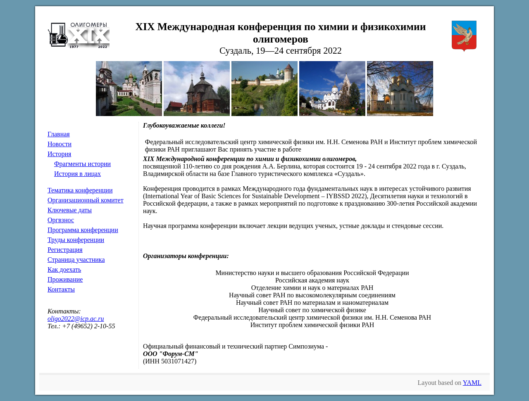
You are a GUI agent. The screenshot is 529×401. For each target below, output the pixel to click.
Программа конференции (83, 229)
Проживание (65, 279)
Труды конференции (76, 239)
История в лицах (77, 173)
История (59, 153)
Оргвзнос (61, 219)
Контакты (61, 289)
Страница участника (76, 259)
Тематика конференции (80, 190)
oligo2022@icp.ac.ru (76, 318)
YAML (472, 382)
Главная (59, 134)
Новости (59, 143)
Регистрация (65, 249)
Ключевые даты (70, 210)
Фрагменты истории (82, 163)
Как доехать (64, 269)
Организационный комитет (86, 200)
